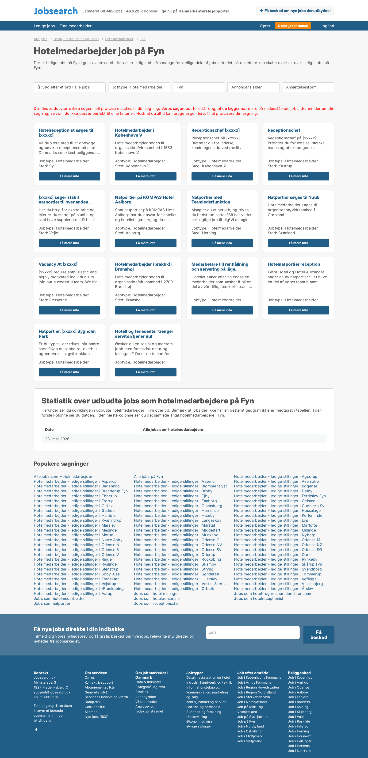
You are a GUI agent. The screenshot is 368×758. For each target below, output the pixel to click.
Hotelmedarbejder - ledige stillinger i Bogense (275, 486)
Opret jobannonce (293, 26)
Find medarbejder (76, 25)
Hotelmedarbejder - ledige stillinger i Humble (74, 515)
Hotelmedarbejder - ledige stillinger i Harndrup (176, 510)
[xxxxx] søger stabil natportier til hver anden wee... (63, 202)
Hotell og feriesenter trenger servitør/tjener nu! (144, 334)
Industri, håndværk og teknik (209, 682)
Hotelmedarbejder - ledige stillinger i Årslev (273, 588)
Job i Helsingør (299, 741)
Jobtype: (47, 161)
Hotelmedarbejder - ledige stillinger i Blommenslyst (180, 486)
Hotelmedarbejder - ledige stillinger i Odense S (76, 549)
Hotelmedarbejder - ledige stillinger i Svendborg (278, 569)
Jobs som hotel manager (156, 593)
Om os (90, 677)
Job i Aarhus (298, 682)
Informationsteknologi (203, 687)
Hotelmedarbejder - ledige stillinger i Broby (173, 491)
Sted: (43, 166)
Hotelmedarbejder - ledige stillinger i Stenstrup (76, 569)
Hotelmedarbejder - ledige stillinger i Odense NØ (278, 544)
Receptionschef (284, 130)
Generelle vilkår (97, 692)
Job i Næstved (299, 751)
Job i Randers (299, 702)
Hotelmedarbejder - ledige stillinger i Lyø (271, 520)
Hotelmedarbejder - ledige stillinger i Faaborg (175, 500)
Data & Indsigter (148, 682)
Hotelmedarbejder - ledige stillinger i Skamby (175, 564)
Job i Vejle (296, 717)
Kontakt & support (99, 682)
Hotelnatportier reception (294, 264)
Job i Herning (298, 731)
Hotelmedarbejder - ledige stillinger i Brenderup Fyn (81, 491)
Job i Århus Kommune (254, 682)
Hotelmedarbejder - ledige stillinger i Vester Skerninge (183, 583)
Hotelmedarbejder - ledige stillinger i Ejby (172, 496)
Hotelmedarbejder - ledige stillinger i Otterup (174, 554)
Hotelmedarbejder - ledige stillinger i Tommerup (277, 574)
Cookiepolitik (95, 707)
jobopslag (142, 11)
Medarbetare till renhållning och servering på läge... (220, 267)
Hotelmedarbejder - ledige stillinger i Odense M (277, 539)
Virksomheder (146, 702)
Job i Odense (298, 687)
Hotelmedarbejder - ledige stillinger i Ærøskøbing (79, 588)
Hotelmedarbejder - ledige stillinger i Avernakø (276, 481)
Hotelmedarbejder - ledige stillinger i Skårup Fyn (278, 564)
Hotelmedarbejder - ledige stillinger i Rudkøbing (177, 559)
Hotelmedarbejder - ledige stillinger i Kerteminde (278, 515)
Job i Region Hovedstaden (258, 687)
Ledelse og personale (203, 707)
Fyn (143, 39)
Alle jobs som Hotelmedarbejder (63, 476)
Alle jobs (40, 39)
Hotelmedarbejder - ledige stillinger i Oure (272, 554)
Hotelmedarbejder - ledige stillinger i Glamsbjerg (178, 505)
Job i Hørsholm (299, 736)
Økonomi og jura (199, 721)
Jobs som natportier (52, 603)
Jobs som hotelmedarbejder (59, 598)
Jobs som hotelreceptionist (258, 598)
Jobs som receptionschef (157, 603)
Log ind (327, 25)
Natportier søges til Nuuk (293, 197)
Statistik (141, 692)
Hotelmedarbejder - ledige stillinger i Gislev (73, 505)
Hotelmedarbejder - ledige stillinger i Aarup (73, 593)
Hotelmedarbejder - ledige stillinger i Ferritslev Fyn (280, 496)
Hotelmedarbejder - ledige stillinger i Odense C (176, 539)
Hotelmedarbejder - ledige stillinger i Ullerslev (176, 579)
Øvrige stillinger (198, 726)
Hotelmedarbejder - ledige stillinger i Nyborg (274, 534)
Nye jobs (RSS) (97, 717)
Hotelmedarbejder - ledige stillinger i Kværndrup (78, 520)
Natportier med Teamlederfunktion (211, 200)
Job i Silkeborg (300, 712)
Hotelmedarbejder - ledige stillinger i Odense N (76, 544)
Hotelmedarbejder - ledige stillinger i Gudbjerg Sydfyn (283, 505)
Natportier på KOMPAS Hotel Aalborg (144, 200)
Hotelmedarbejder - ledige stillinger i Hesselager (278, 510)
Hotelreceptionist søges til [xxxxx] (66, 133)
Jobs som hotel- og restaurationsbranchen (272, 593)
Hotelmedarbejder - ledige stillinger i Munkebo (176, 534)
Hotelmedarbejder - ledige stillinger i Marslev (75, 525)
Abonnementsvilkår (100, 687)
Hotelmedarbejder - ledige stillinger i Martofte (275, 525)
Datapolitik (93, 702)
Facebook (36, 729)
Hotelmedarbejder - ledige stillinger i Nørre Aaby (78, 539)
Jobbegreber (145, 697)
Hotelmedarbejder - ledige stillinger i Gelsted (274, 500)
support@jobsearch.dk (52, 692)
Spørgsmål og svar (150, 687)
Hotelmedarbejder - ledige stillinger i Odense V (76, 554)
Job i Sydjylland (249, 741)
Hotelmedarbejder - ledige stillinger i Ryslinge (75, 564)
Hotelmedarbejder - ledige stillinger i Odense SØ (278, 549)
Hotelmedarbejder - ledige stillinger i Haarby (174, 515)
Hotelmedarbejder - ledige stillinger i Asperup (75, 481)
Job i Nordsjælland (252, 702)
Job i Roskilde (299, 721)
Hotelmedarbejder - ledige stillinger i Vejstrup (75, 583)
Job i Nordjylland (250, 726)
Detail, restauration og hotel (208, 677)
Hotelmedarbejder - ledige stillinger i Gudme (74, 510)
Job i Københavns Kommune (259, 677)
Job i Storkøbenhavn (253, 697)
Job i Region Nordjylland (256, 692)
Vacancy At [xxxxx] (58, 264)
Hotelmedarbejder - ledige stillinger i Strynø (174, 569)
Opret (265, 25)
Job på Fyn (246, 721)
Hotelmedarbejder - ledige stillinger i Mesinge (75, 530)
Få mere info (69, 176)
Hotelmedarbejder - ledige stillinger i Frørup (74, 500)
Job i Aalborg (298, 692)
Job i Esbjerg (298, 697)
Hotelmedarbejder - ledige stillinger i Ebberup (75, 496)
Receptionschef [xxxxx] (216, 130)
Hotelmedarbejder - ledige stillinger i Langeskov (178, 520)
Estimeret (90, 11)
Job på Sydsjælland (253, 717)
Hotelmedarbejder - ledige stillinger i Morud (73, 534)
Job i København (301, 677)
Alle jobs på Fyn (148, 476)
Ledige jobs (44, 25)
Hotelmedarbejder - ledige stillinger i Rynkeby (275, 559)
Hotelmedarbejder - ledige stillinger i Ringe (73, 559)
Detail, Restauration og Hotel (76, 39)
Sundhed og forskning (203, 712)
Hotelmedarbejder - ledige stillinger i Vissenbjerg (278, 583)
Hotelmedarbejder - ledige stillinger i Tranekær (76, 579)
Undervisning (196, 717)
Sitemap (91, 712)
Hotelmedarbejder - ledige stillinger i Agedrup (275, 476)
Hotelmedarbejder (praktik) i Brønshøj (143, 267)
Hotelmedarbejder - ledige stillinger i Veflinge (275, 579)
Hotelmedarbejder (119, 39)
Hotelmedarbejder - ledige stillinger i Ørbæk (174, 588)
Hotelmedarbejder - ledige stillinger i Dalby (273, 491)
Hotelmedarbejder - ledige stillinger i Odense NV (178, 544)
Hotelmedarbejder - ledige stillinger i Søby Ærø (77, 574)
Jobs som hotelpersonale (157, 598)
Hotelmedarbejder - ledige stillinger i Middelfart (177, 530)
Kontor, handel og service (206, 702)
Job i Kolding (298, 707)
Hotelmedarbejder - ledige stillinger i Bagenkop (77, 486)
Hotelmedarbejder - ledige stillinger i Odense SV (178, 549)
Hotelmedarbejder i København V (134, 133)
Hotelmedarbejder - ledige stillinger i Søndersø (176, 574)
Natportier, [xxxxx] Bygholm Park (67, 334)
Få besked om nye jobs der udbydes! (297, 10)
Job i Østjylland (249, 731)
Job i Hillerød (298, 726)
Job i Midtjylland (250, 736)
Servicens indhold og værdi (106, 697)
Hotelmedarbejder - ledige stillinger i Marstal (174, 525)
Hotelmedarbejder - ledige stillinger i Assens (174, 481)
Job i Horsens (299, 746)
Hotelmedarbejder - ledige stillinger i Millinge (275, 530)
